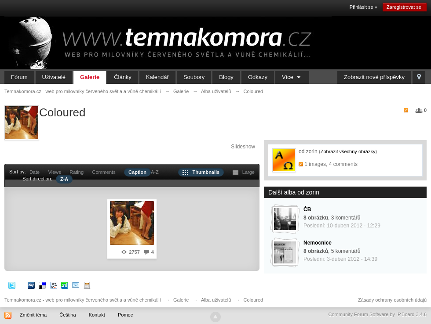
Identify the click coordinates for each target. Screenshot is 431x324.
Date (34, 172)
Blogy (226, 77)
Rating (76, 172)
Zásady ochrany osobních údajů (392, 299)
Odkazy (257, 77)
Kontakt (97, 314)
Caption (137, 172)
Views (54, 172)
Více (292, 77)
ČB (307, 209)
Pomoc (125, 314)
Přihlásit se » (363, 7)
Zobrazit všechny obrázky (348, 151)
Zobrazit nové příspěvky (374, 77)
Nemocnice (317, 243)
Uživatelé (54, 77)
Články (122, 77)
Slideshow (243, 147)
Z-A (64, 179)
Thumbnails (201, 172)
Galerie (89, 77)
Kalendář (157, 77)
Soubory (194, 77)
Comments (103, 172)
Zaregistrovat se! (405, 7)
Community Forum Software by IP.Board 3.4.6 (377, 314)
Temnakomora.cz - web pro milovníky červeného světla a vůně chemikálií (82, 299)
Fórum (19, 77)
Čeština (67, 314)
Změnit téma (33, 314)
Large (244, 172)
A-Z (155, 172)
